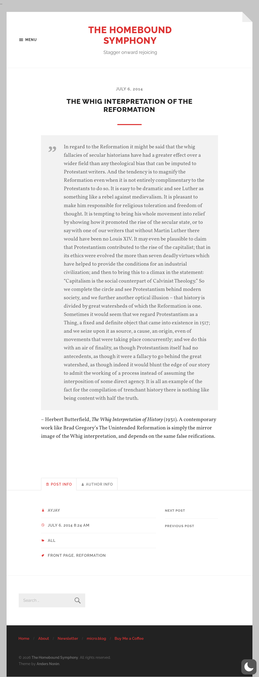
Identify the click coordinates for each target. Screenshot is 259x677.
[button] (248, 666)
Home (23, 638)
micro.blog (96, 638)
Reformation (91, 555)
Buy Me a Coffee (129, 638)
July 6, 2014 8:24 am (69, 525)
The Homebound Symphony (130, 35)
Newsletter (68, 638)
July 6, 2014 (129, 89)
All (52, 540)
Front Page (61, 555)
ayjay (54, 510)
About (43, 638)
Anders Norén (48, 664)
